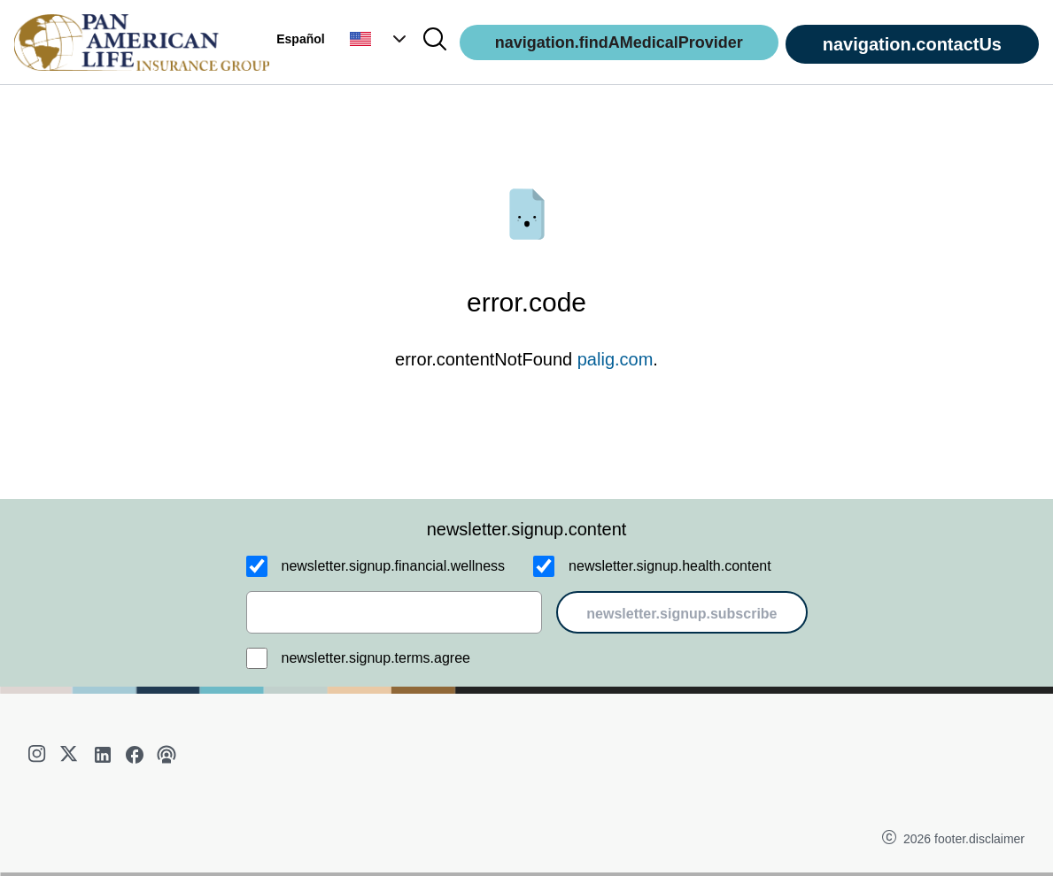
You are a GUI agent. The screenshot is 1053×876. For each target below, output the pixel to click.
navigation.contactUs (912, 44)
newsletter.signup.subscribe (681, 613)
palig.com (615, 359)
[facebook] (134, 754)
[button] (380, 39)
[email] (394, 612)
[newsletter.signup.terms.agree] (256, 658)
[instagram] (39, 754)
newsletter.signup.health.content (670, 565)
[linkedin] (102, 754)
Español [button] (300, 39)
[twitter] (70, 754)
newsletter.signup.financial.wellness (394, 565)
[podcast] (166, 754)
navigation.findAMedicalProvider (619, 42)
